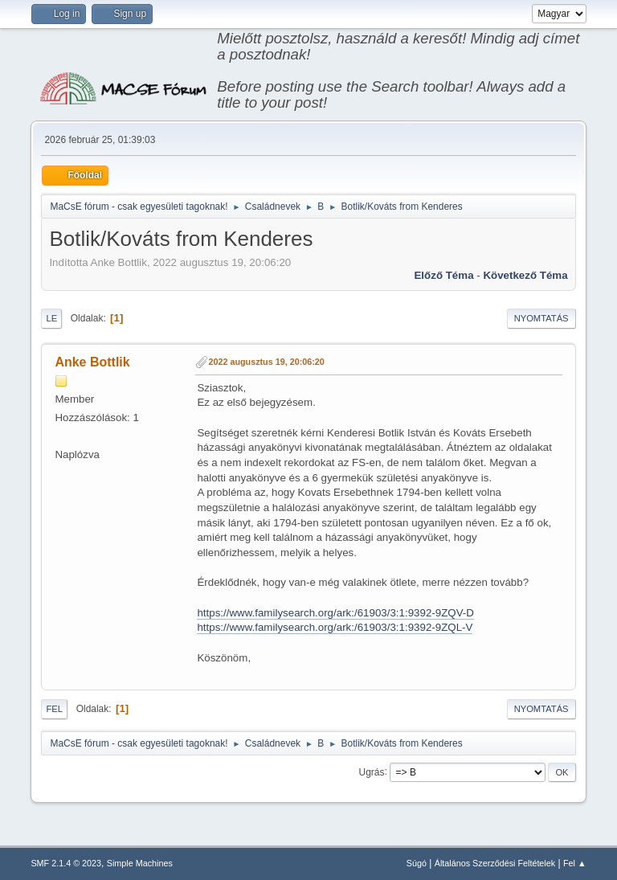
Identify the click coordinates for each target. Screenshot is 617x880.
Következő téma (525, 275)
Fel (54, 709)
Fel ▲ (574, 863)
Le (51, 318)
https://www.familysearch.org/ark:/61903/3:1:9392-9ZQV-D (335, 613)
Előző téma (443, 275)
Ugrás (372, 771)
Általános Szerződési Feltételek (495, 863)
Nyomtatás (541, 318)
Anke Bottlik (92, 362)
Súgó (417, 863)
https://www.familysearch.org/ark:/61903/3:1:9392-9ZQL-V (334, 627)
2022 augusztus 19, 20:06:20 (266, 361)
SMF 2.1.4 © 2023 (66, 863)
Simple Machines (140, 863)
